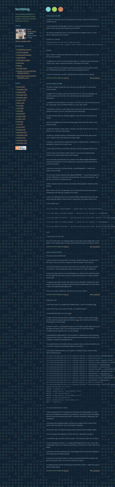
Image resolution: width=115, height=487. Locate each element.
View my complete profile (23, 41)
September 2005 (22, 89)
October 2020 (21, 137)
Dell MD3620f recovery (24, 49)
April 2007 (20, 121)
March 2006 (20, 103)
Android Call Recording (24, 55)
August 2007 (21, 127)
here (76, 122)
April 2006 (20, 105)
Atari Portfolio (21, 57)
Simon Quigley (31, 31)
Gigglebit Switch (22, 68)
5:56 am (66, 470)
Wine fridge (20, 63)
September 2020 (22, 135)
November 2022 (22, 143)
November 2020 (22, 140)
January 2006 (21, 100)
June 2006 (20, 108)
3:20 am (66, 78)
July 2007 (20, 124)
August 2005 (21, 87)
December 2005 (22, 97)
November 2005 (22, 95)
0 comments (96, 78)
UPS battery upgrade (23, 60)
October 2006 (21, 116)
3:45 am (66, 246)
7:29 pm (66, 294)
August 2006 (21, 113)
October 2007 (21, 129)
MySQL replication (22, 52)
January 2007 (21, 119)
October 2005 (21, 92)
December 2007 (22, 132)
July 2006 (20, 111)
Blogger (19, 65)
